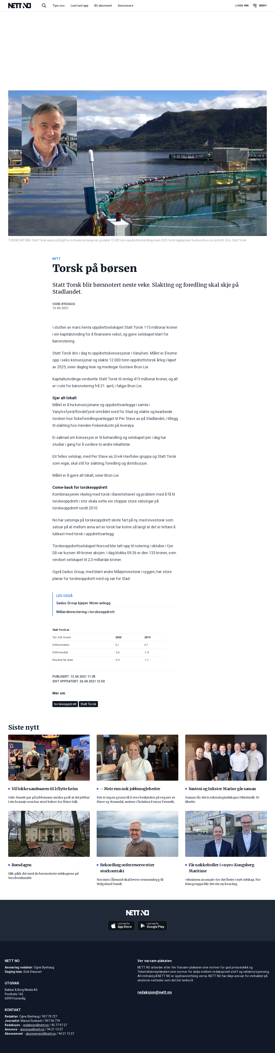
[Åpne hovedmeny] (259, 5)
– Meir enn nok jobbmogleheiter (128, 788)
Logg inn (242, 5)
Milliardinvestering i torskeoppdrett (85, 612)
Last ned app (79, 5)
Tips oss (59, 5)
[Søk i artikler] (44, 5)
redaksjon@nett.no (36, 1025)
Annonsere (125, 5)
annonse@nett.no (32, 1029)
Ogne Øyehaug (63, 304)
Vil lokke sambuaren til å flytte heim (43, 788)
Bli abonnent (103, 5)
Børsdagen (19, 864)
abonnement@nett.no (41, 1033)
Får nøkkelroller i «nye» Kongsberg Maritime (219, 867)
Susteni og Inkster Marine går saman (220, 788)
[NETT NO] (23, 5)
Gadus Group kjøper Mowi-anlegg (83, 603)
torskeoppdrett (65, 704)
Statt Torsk (88, 704)
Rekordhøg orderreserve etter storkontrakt (125, 867)
